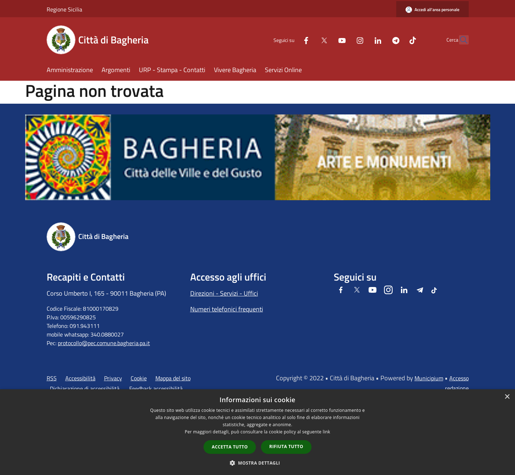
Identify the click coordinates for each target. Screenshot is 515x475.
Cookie (139, 378)
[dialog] (257, 432)
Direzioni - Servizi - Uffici (224, 293)
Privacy (113, 378)
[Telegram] (380, 39)
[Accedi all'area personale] (432, 9)
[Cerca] (460, 39)
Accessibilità (80, 378)
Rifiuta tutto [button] (286, 446)
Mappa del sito (173, 378)
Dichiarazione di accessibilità (85, 388)
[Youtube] (326, 39)
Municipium (429, 378)
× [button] (507, 397)
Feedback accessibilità (156, 388)
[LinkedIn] (362, 39)
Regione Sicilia (64, 9)
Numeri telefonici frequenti (226, 309)
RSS (52, 378)
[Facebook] (291, 39)
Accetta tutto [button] (230, 447)
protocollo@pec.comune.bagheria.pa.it (104, 343)
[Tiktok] (397, 39)
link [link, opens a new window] (326, 432)
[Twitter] (308, 39)
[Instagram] (344, 39)
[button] (257, 462)
